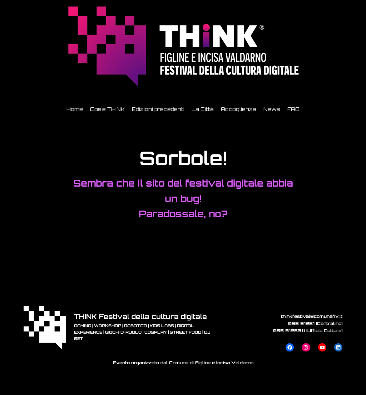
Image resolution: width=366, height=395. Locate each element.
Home (74, 109)
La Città (203, 109)
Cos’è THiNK (107, 109)
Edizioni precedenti (158, 109)
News (271, 109)
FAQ (293, 109)
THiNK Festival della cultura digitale (140, 316)
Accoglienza (238, 109)
